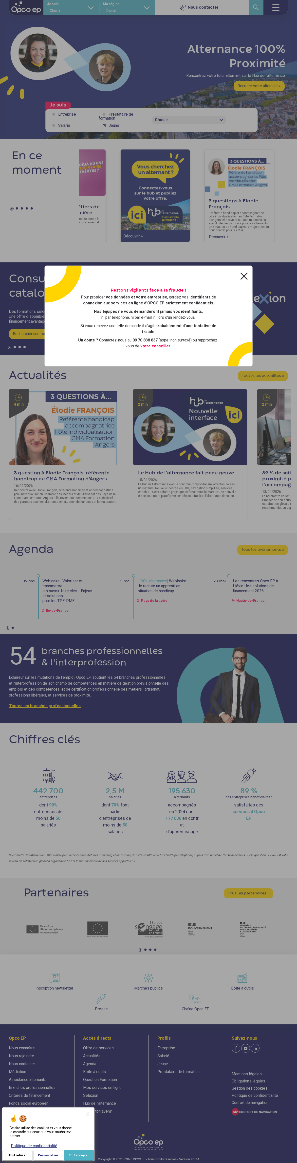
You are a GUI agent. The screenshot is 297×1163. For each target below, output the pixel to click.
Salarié (64, 125)
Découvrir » (133, 236)
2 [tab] (17, 209)
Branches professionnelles (32, 1087)
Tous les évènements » (262, 549)
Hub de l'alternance (99, 1103)
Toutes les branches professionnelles (45, 705)
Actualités (91, 1056)
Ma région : (112, 4)
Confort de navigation (250, 1102)
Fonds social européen (28, 1103)
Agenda (89, 1063)
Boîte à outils (94, 1071)
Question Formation (100, 1079)
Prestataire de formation (116, 116)
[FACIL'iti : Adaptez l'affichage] (254, 1112)
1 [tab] (12, 209)
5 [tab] (32, 209)
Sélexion (90, 1095)
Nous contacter (22, 1063)
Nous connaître (22, 1048)
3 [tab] (22, 209)
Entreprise (67, 114)
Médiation (17, 1071)
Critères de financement (29, 1095)
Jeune (114, 125)
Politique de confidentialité (255, 1095)
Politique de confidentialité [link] (34, 1145)
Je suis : (53, 4)
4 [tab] (27, 209)
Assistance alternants (27, 1079)
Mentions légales (247, 1074)
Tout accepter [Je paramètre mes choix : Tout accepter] (79, 1155)
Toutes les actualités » (263, 376)
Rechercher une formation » (36, 333)
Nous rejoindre (21, 1056)
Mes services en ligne (102, 1087)
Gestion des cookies (249, 1088)
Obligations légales (248, 1081)
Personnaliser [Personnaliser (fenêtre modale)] (48, 1155)
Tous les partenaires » (248, 893)
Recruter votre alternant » (259, 86)
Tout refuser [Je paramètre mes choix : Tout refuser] (18, 1155)
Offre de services (98, 1048)
